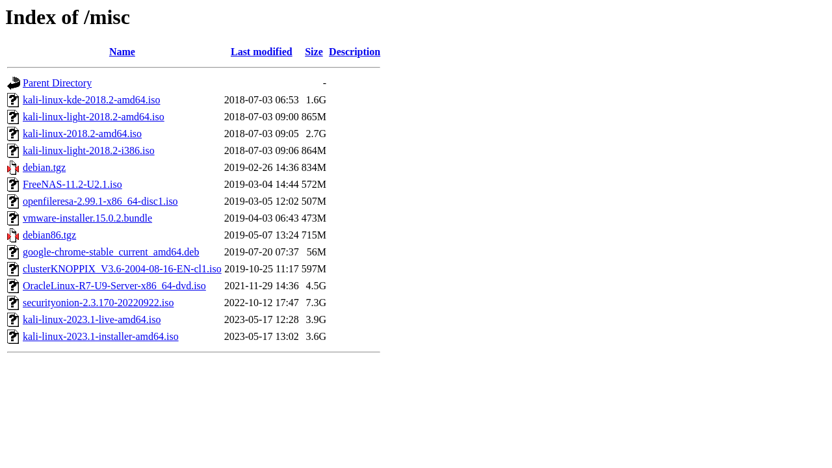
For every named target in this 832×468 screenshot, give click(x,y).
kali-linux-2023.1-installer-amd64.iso (101, 336)
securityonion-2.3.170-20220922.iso (98, 302)
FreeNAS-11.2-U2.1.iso (72, 184)
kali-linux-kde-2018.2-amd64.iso (92, 99)
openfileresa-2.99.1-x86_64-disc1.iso (100, 201)
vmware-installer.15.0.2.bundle (87, 218)
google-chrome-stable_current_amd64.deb (111, 251)
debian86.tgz (49, 234)
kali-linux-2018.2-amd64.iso (82, 133)
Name (122, 51)
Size (314, 51)
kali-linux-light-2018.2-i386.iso (89, 150)
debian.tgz (44, 167)
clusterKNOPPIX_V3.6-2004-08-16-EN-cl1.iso (122, 268)
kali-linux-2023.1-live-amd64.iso (92, 319)
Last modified (261, 51)
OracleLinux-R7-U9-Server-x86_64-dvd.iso (114, 285)
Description (354, 51)
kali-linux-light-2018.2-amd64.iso (93, 116)
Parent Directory (57, 82)
